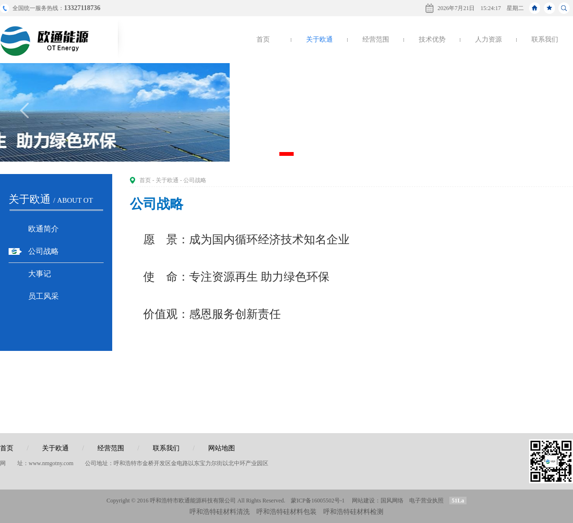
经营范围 (375, 39)
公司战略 (43, 251)
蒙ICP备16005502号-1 (318, 500)
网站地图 (221, 448)
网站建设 (363, 500)
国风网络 (392, 500)
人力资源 (488, 39)
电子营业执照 (426, 500)
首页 (263, 39)
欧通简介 (43, 229)
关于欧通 (319, 39)
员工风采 (43, 296)
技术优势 (432, 39)
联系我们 (544, 39)
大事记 (39, 274)
